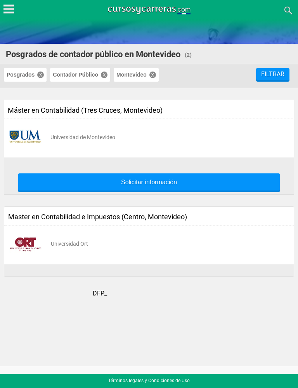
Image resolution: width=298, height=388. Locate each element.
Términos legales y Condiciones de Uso (149, 380)
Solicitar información (149, 182)
